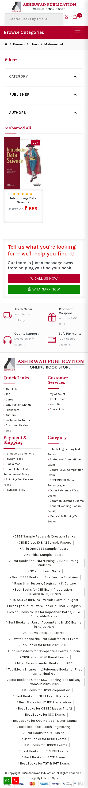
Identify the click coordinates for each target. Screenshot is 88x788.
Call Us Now (44, 278)
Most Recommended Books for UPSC (44, 663)
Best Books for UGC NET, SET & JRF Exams (44, 721)
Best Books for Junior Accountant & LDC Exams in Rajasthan (43, 624)
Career (9, 399)
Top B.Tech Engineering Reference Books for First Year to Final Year (44, 671)
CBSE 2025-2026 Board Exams (44, 657)
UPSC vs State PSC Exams (44, 633)
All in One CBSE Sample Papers (44, 549)
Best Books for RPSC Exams (44, 739)
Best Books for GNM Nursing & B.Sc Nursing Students (43, 563)
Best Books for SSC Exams (44, 715)
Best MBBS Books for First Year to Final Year (44, 577)
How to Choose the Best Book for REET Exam (43, 639)
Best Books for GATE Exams (44, 757)
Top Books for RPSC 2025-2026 (44, 645)
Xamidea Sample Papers (43, 555)
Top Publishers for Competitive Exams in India (44, 651)
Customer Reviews (17, 425)
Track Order (56, 399)
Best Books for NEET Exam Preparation (44, 696)
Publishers (11, 410)
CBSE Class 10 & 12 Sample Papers (44, 543)
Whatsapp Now (44, 289)
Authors (17, 112)
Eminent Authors (26, 44)
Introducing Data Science (23, 200)
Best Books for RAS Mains (44, 733)
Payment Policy (14, 489)
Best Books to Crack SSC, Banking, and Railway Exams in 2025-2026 (43, 682)
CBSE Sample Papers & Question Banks (44, 536)
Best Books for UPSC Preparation (44, 690)
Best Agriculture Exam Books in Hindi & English (44, 606)
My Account (56, 394)
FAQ (7, 394)
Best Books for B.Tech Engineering (44, 727)
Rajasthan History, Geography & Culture (44, 583)
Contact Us (56, 409)
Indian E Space (51, 778)
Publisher (19, 94)
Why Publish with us (17, 404)
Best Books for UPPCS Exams (44, 745)
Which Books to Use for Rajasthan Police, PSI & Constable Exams (44, 614)
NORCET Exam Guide (44, 571)
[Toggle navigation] (77, 32)
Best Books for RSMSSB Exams (43, 751)
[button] (68, 16)
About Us (10, 389)
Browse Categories (24, 32)
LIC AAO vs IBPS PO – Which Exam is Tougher (44, 600)
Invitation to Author (17, 420)
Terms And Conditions (19, 453)
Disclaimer (12, 464)
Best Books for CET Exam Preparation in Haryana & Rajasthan (44, 592)
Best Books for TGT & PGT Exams (44, 763)
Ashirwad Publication (41, 773)
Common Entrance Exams (66, 500)
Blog (7, 430)
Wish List (54, 404)
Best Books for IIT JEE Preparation (44, 702)
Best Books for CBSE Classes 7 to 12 (44, 708)
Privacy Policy (13, 458)
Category (18, 76)
